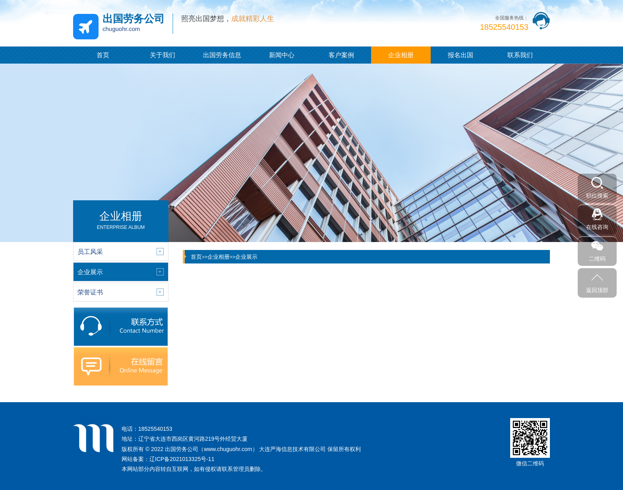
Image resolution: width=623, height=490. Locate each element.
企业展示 (246, 257)
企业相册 (401, 55)
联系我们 (520, 55)
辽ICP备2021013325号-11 (181, 459)
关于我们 (162, 55)
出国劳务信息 (222, 55)
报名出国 (460, 55)
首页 (103, 55)
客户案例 (341, 55)
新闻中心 (281, 55)
